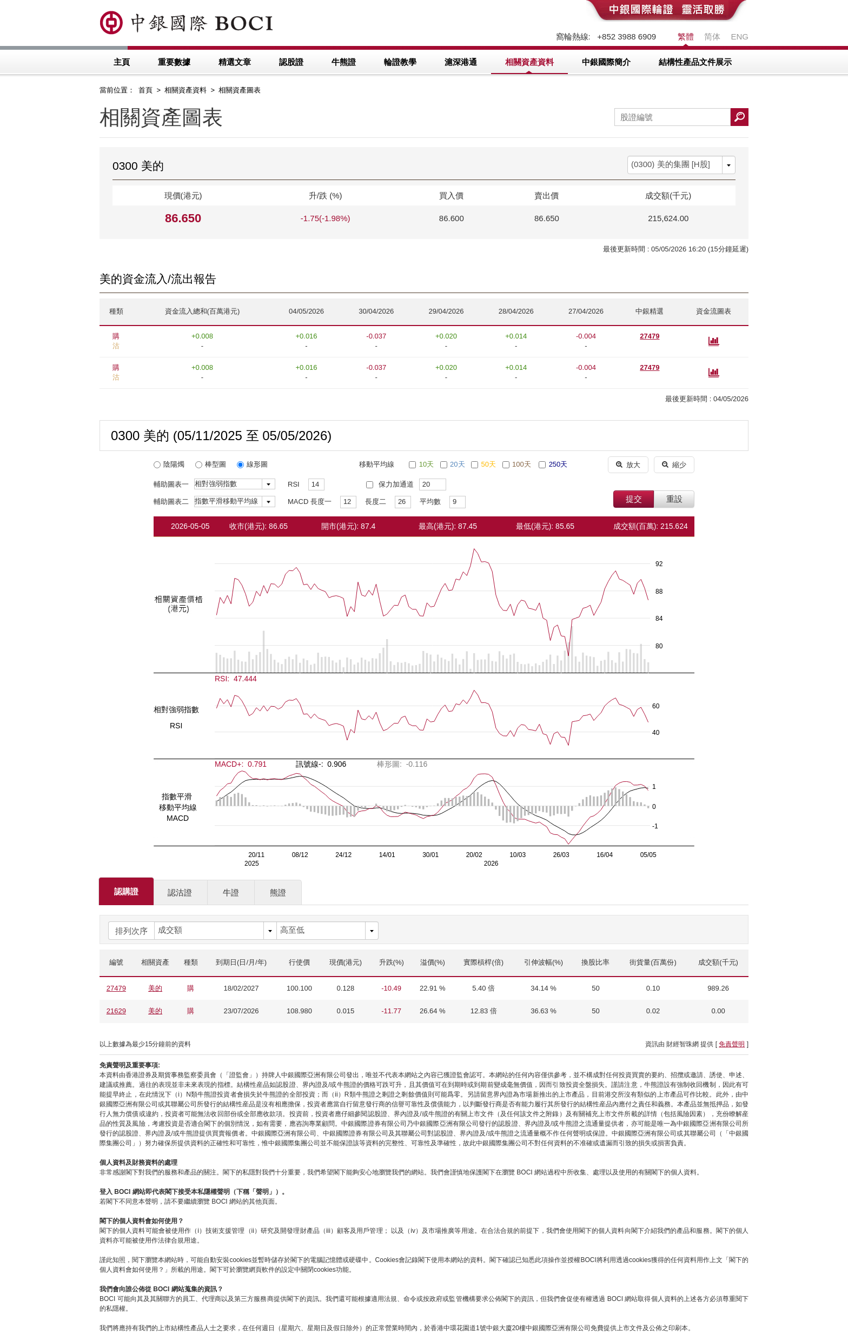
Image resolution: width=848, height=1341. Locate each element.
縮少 (674, 464)
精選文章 (234, 62)
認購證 (126, 891)
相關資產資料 (529, 62)
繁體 (686, 36)
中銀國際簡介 (606, 62)
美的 (155, 988)
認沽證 (180, 892)
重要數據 (174, 62)
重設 (674, 498)
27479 (649, 336)
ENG (739, 36)
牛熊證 (344, 62)
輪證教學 (400, 62)
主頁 (122, 62)
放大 (628, 464)
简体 (712, 36)
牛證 (231, 892)
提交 (634, 498)
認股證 (291, 62)
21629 (116, 1011)
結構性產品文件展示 (695, 62)
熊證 (278, 892)
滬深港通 (461, 62)
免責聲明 (732, 1044)
